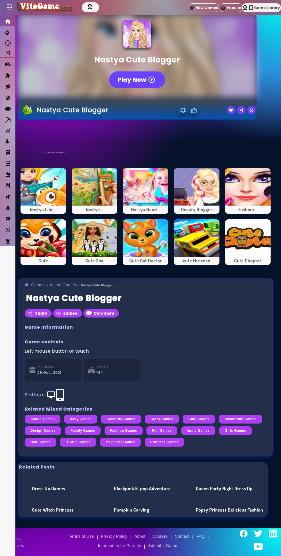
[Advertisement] (145, 135)
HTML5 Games (77, 442)
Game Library (264, 7)
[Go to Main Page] (46, 7)
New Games (203, 8)
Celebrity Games (120, 419)
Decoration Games (241, 419)
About (140, 536)
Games (38, 285)
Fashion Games (123, 431)
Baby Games (81, 419)
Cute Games (198, 419)
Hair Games (40, 442)
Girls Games (235, 431)
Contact (182, 536)
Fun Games (162, 431)
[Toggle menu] (9, 7)
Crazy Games (161, 419)
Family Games (83, 431)
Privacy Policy (114, 536)
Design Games (42, 431)
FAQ (200, 536)
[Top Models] (95, 6)
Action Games (63, 285)
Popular (231, 8)
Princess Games (164, 442)
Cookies (160, 536)
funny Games (198, 431)
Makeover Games (120, 442)
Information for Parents (119, 545)
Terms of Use (81, 536)
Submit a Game (162, 545)
